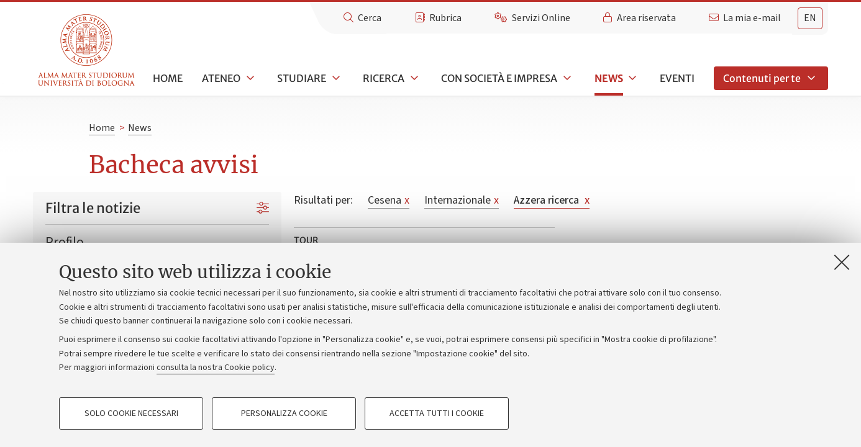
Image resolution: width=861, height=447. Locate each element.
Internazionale (461, 200)
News (608, 78)
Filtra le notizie (92, 208)
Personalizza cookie (284, 413)
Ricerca (383, 78)
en (810, 18)
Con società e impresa (499, 78)
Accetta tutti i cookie (437, 413)
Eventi (677, 78)
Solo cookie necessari (131, 413)
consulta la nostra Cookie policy (216, 367)
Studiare (301, 78)
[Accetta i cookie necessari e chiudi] (842, 262)
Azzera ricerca (552, 200)
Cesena (388, 200)
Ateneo (221, 78)
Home (168, 78)
